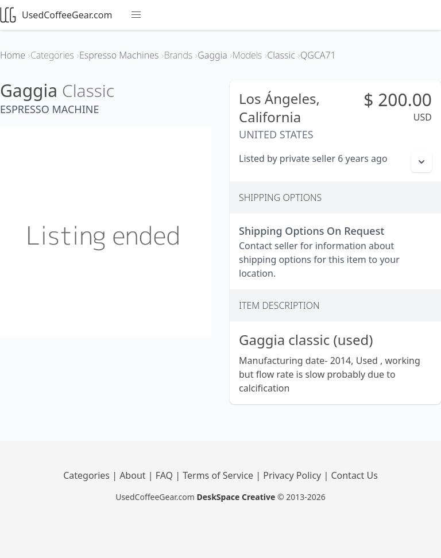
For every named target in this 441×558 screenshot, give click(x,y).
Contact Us (354, 475)
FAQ (166, 475)
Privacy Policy (293, 475)
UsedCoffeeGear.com (56, 15)
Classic (88, 90)
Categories (87, 475)
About (133, 475)
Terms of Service (219, 475)
